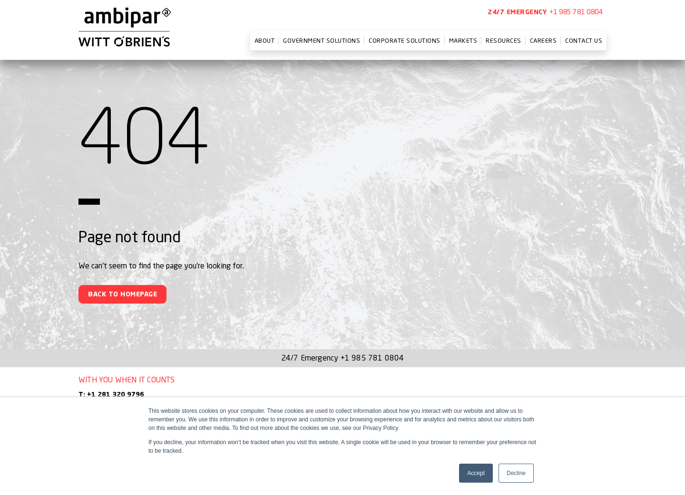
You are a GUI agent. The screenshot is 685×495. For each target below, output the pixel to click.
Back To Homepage (122, 294)
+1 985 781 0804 (576, 12)
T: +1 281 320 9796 (111, 394)
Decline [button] (516, 473)
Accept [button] (476, 473)
